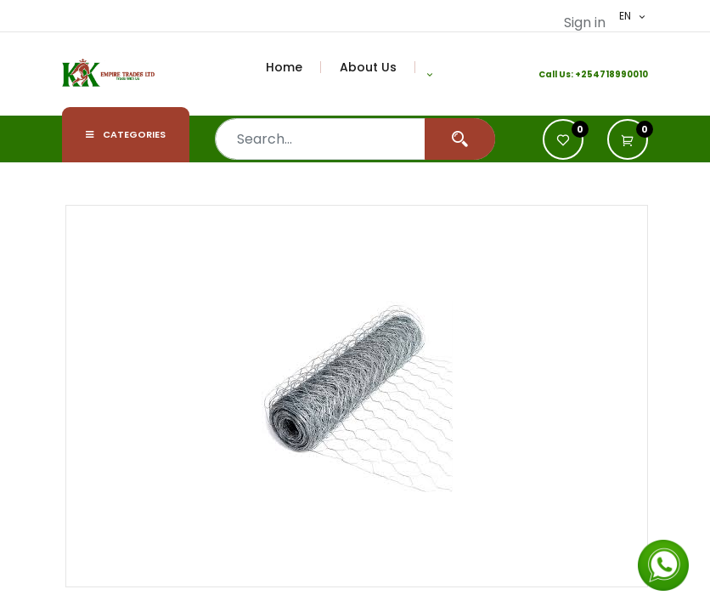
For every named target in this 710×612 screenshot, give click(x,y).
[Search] (460, 139)
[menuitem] (294, 67)
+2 (581, 74)
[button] (429, 74)
